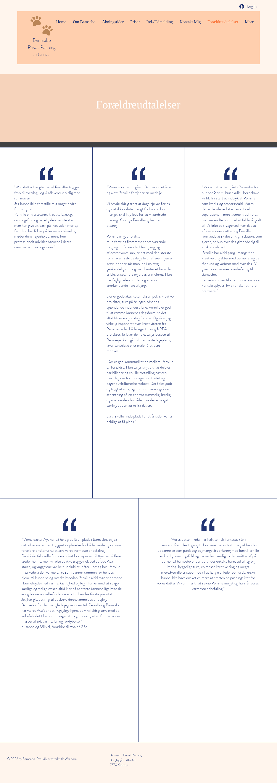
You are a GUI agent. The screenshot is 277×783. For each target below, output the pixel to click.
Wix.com (71, 758)
